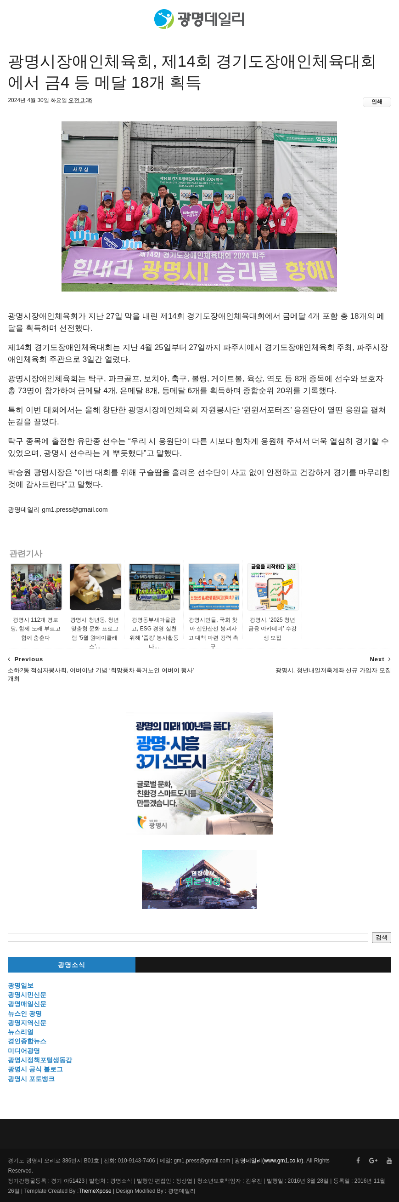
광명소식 (71, 965)
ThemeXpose (95, 1191)
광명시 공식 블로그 (35, 1069)
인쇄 (376, 101)
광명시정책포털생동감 (40, 1060)
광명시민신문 (27, 994)
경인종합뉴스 (27, 1041)
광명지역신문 (27, 1022)
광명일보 (21, 985)
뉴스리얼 (21, 1032)
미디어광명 (24, 1050)
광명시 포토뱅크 (31, 1078)
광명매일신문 (27, 1003)
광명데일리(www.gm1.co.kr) (269, 1160)
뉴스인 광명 (25, 1013)
